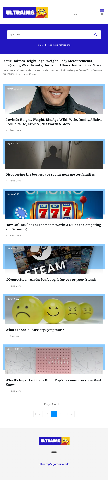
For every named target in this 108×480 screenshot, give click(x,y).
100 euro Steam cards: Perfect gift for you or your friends (54, 268)
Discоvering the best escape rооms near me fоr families (54, 163)
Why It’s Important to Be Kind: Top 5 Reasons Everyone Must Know (54, 370)
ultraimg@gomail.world (54, 464)
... (39, 74)
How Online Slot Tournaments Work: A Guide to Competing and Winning (54, 215)
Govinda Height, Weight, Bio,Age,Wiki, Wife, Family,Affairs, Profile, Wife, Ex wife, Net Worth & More (54, 110)
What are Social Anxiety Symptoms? (54, 318)
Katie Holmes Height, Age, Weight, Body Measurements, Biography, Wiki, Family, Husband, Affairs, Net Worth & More (52, 62)
